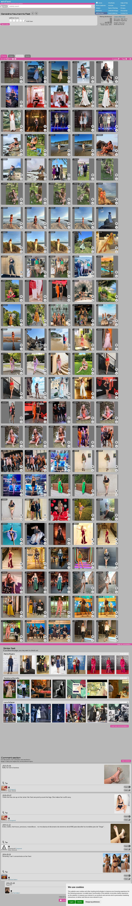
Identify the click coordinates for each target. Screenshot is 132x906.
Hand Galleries (112, 13)
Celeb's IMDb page (119, 16)
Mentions (99, 11)
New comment (126, 761)
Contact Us (124, 13)
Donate (123, 5)
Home (100, 3)
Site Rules (111, 3)
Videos (98, 8)
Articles (110, 5)
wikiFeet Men (100, 13)
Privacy (123, 8)
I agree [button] (71, 902)
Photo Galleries (101, 5)
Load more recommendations (119, 726)
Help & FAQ (124, 3)
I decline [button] (79, 902)
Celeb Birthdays (113, 11)
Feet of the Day (113, 8)
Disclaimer (124, 11)
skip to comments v (124, 644)
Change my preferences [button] (92, 902)
